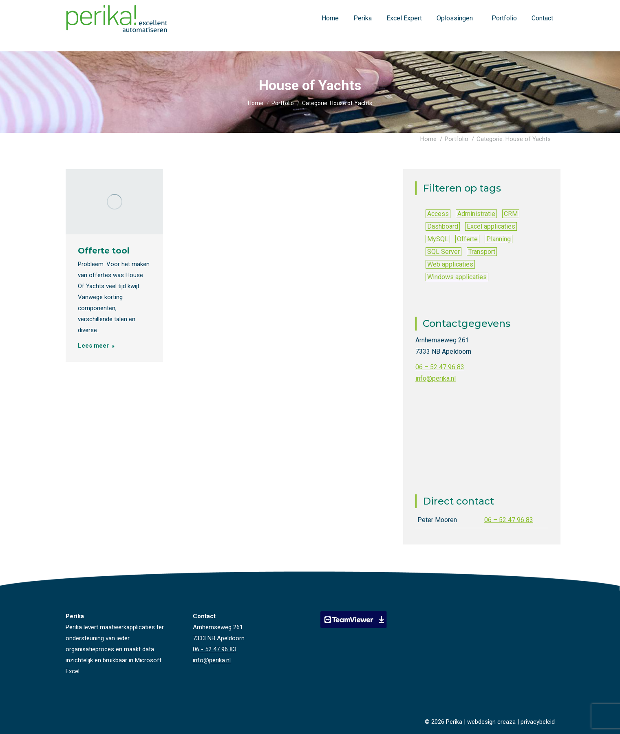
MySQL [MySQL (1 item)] (437, 239)
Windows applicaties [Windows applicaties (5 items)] (457, 277)
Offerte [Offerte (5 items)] (467, 239)
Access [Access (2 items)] (438, 214)
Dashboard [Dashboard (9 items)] (442, 226)
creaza (506, 721)
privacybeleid (538, 721)
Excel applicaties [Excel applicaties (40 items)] (491, 226)
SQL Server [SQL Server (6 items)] (443, 252)
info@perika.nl (538, 7)
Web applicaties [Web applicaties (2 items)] (450, 264)
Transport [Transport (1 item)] (481, 252)
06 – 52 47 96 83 (439, 367)
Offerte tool (104, 250)
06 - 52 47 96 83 (496, 7)
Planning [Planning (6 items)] (498, 239)
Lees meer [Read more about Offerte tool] (96, 345)
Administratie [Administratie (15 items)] (476, 214)
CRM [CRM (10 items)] (511, 214)
